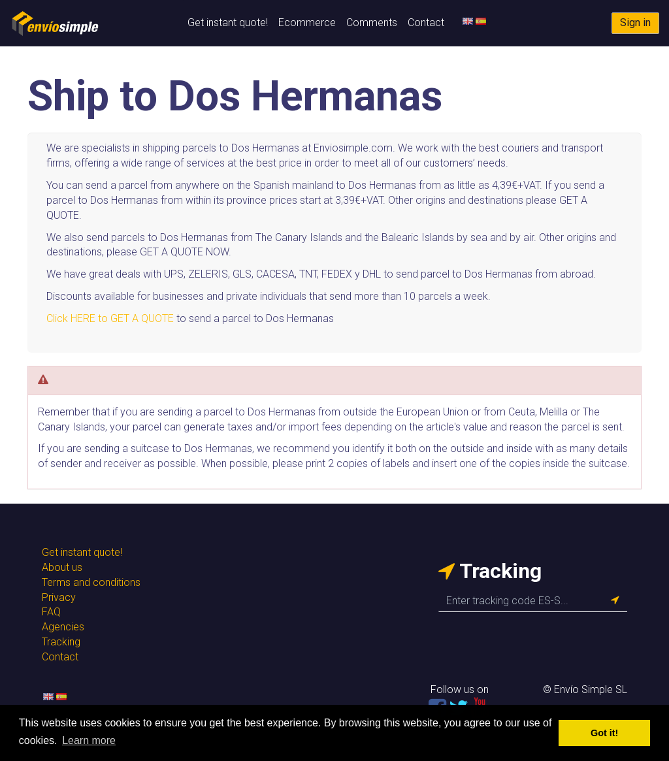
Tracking (61, 642)
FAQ (51, 612)
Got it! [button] (604, 733)
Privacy (59, 597)
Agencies (63, 627)
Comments (371, 22)
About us (62, 567)
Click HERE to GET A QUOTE (110, 318)
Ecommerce (307, 22)
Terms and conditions (91, 582)
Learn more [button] (89, 740)
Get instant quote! (228, 22)
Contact (426, 22)
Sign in (635, 22)
